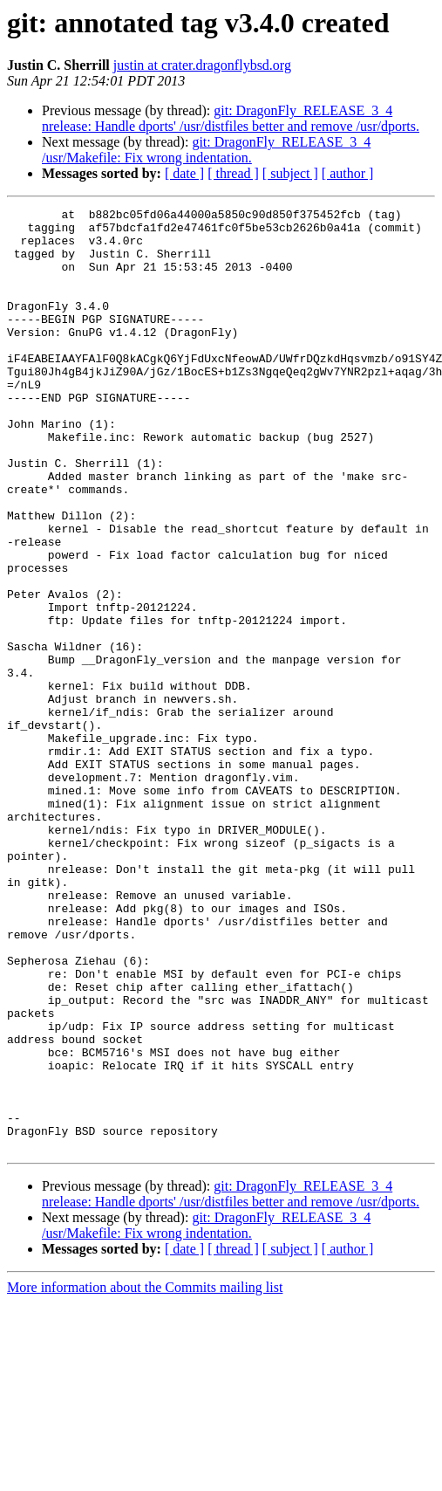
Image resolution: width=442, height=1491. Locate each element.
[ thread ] (233, 173)
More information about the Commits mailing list (144, 1475)
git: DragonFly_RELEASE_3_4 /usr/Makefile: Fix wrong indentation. (206, 149)
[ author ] (348, 173)
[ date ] (184, 173)
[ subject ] (290, 173)
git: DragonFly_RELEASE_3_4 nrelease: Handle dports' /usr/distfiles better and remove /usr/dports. (230, 118)
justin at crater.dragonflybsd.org (202, 65)
